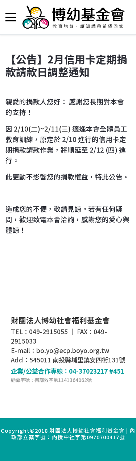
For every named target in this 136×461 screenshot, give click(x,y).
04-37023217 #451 (96, 370)
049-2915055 (48, 331)
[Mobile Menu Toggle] (10, 17)
